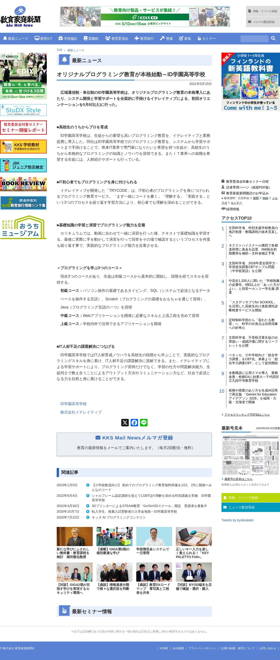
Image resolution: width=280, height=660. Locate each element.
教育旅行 (144, 38)
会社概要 (178, 648)
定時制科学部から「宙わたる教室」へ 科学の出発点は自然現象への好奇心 (253, 324)
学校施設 (68, 38)
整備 (166, 38)
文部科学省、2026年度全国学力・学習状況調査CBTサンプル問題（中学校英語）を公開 (254, 267)
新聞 (256, 198)
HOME (164, 648)
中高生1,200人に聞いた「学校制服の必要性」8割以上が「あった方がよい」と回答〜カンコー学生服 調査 (254, 286)
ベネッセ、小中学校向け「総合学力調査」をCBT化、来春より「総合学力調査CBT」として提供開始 (253, 359)
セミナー (207, 38)
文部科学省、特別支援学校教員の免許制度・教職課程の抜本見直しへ (253, 232)
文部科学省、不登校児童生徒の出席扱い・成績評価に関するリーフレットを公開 (253, 341)
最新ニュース (15, 38)
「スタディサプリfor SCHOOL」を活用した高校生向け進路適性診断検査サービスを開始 (253, 306)
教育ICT (43, 38)
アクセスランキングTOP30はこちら (247, 414)
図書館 (91, 38)
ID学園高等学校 (73, 404)
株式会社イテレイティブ (81, 412)
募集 (185, 38)
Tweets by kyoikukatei (237, 520)
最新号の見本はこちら (239, 479)
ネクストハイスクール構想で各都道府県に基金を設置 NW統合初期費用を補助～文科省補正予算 (253, 249)
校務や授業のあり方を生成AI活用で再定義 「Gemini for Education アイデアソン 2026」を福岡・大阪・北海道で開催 (253, 396)
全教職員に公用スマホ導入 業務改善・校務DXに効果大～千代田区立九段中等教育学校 (254, 377)
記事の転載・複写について (238, 648)
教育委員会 (116, 38)
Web (265, 198)
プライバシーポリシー (202, 648)
